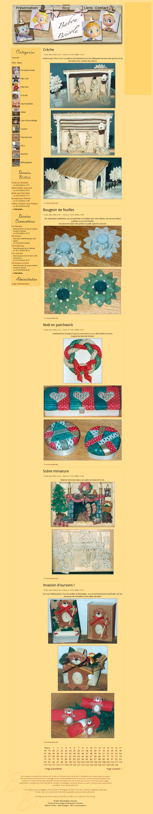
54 (116, 753)
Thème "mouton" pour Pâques (25, 203)
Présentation (27, 7)
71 (108, 756)
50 (99, 753)
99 (66, 762)
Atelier (19, 112)
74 (120, 756)
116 (57, 764)
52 (108, 753)
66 (87, 756)
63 (74, 756)
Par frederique (18, 246)
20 (53, 750)
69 (99, 756)
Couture (19, 129)
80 (66, 759)
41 (62, 753)
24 (70, 750)
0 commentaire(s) (51, 203)
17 (120, 747)
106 (95, 762)
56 (45, 756)
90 (108, 759)
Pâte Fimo (20, 87)
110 (112, 762)
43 (70, 753)
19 (49, 750)
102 (78, 762)
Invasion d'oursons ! (59, 585)
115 (53, 764)
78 (57, 759)
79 (62, 759)
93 (120, 759)
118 (66, 764)
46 (83, 753)
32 (103, 750)
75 (45, 759)
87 (95, 759)
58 (53, 756)
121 (78, 764)
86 (91, 759)
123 (87, 764)
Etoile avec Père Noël (21, 193)
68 (95, 756)
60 (62, 756)
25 (74, 750)
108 (103, 762)
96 (53, 762)
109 (108, 762)
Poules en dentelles (20, 182)
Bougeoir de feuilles (58, 209)
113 (45, 764)
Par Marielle (17, 226)
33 (108, 750)
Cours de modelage (24, 120)
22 (62, 750)
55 (120, 753)
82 (74, 759)
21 (57, 750)
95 (49, 762)
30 (95, 750)
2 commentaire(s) (51, 578)
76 (49, 759)
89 (103, 759)
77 (53, 759)
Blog (66, 7)
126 (99, 764)
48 (91, 753)
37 (45, 753)
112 (120, 762)
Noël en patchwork (58, 324)
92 (116, 759)
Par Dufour (16, 236)
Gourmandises (22, 103)
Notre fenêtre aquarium (22, 188)
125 (95, 764)
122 (83, 764)
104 (87, 762)
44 (74, 753)
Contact (101, 7)
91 (112, 759)
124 (91, 764)
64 (78, 756)
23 (66, 750)
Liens (88, 7)
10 (91, 747)
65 (83, 756)
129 (112, 764)
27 (83, 750)
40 (57, 753)
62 (70, 756)
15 (112, 747)
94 (45, 762)
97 (57, 762)
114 (49, 764)
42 (66, 753)
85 (87, 759)
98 (62, 762)
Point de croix (22, 137)
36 (120, 750)
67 (91, 756)
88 (99, 759)
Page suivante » (114, 768)
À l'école (19, 95)
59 (57, 756)
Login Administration (20, 284)
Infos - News (17, 62)
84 (83, 759)
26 (78, 750)
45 (78, 753)
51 (103, 753)
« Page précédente (53, 768)
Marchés (20, 154)
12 (99, 747)
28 (87, 750)
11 (95, 747)
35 (116, 750)
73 (116, 756)
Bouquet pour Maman (21, 198)
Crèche (48, 49)
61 (66, 756)
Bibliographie (22, 162)
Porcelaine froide (23, 70)
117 (62, 764)
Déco (18, 145)
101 (74, 762)
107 (99, 762)
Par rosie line (17, 253)
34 (112, 750)
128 (108, 764)
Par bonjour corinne (20, 263)
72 (112, 756)
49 (95, 753)
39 (53, 753)
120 (74, 764)
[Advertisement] (138, 48)
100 (70, 762)
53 (112, 753)
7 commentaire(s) (51, 318)
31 (99, 750)
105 (91, 762)
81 (70, 759)
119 (70, 764)
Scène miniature (56, 471)
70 (103, 756)
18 (45, 750)
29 (91, 750)
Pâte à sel (20, 78)
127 (103, 764)
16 (116, 747)
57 (49, 756)
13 (103, 747)
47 (87, 753)
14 (108, 747)
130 (116, 764)
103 (83, 762)
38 (49, 753)
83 (78, 759)
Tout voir (15, 57)
